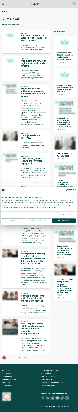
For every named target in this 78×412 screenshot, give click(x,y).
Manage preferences (39, 221)
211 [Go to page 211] (25, 358)
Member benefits (9, 379)
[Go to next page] (28, 358)
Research (6, 382)
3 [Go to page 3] (11, 358)
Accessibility (46, 373)
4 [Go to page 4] (15, 358)
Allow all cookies (64, 221)
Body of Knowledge (48, 376)
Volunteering (7, 376)
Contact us (6, 373)
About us (5, 370)
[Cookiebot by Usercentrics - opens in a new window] (67, 190)
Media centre (46, 379)
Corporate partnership (50, 370)
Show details (67, 215)
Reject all (14, 221)
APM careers (7, 386)
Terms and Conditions (49, 386)
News (11, 11)
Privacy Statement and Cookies (53, 382)
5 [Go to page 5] (19, 358)
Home (4, 11)
